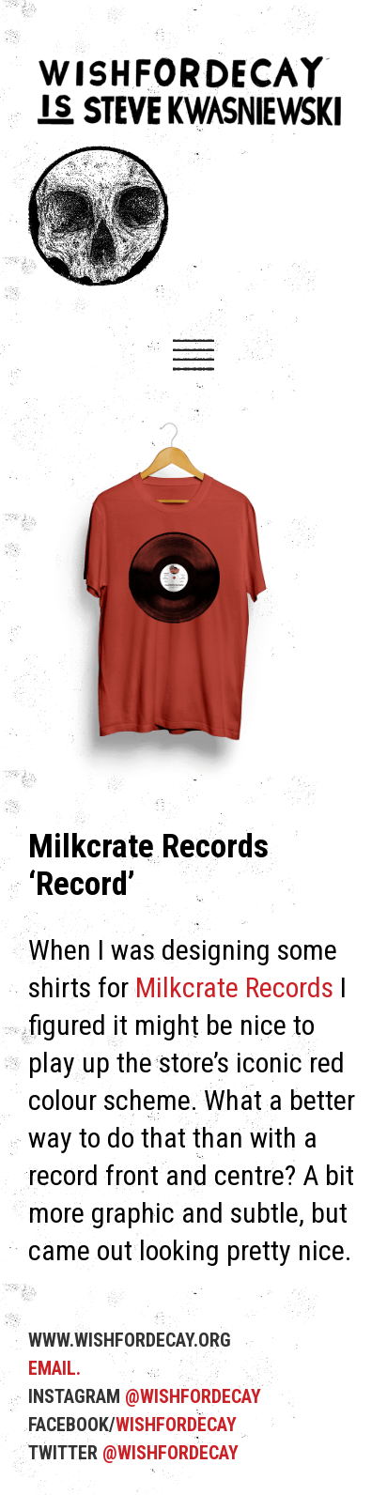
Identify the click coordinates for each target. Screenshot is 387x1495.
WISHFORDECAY (176, 1424)
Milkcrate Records (234, 987)
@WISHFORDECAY (193, 1396)
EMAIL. (54, 1368)
